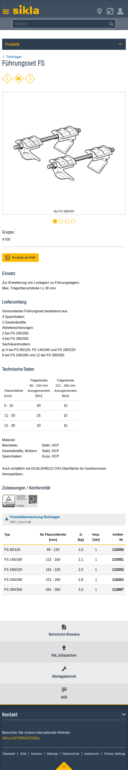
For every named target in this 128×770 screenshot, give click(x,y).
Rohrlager (12, 57)
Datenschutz (71, 753)
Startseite (8, 753)
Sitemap (52, 753)
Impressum (91, 753)
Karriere (36, 753)
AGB (23, 753)
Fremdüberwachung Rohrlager (65, 520)
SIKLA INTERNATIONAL (21, 738)
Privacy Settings (114, 753)
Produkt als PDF (20, 257)
